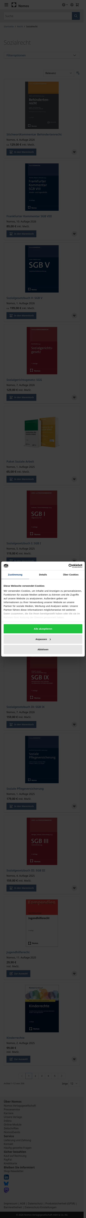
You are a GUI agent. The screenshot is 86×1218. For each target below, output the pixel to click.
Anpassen (43, 639)
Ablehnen (42, 649)
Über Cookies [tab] (71, 574)
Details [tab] (43, 574)
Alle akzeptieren (43, 628)
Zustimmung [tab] (15, 574)
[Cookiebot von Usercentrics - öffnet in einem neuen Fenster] (68, 566)
